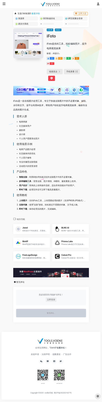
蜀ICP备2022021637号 (63, 393)
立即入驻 (80, 13)
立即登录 (51, 299)
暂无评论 (20, 282)
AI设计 (58, 30)
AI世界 (50, 30)
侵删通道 (56, 354)
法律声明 (46, 354)
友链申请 (35, 354)
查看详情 (36, 13)
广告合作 (67, 354)
